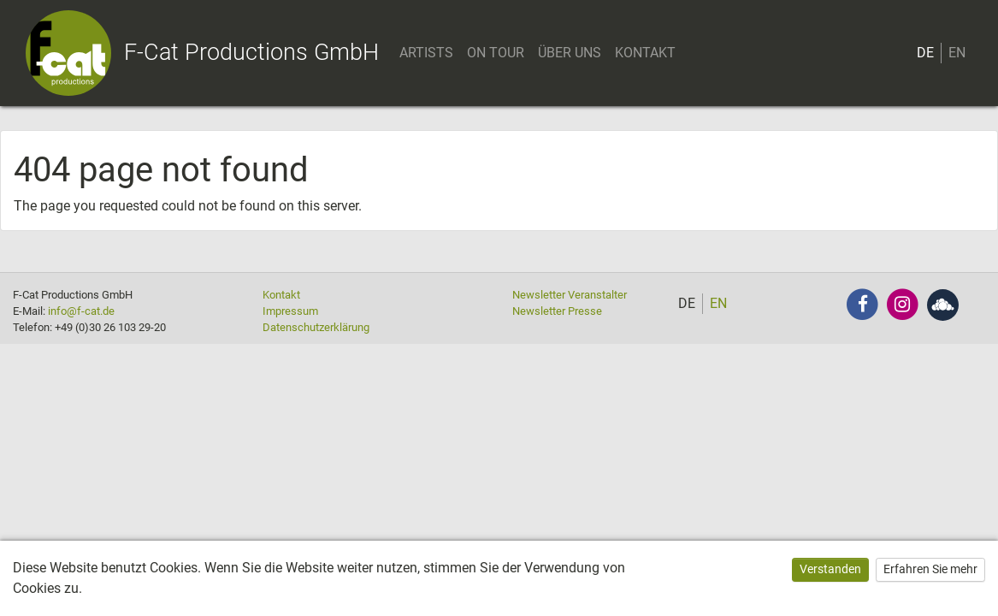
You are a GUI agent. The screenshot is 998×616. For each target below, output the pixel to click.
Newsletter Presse (557, 311)
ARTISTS (426, 52)
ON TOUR (495, 52)
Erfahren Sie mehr (930, 569)
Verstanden (830, 569)
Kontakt (281, 294)
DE (925, 52)
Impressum (290, 311)
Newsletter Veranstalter (569, 294)
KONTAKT (645, 52)
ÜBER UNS (569, 52)
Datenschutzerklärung (316, 327)
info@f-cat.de (81, 311)
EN (957, 52)
